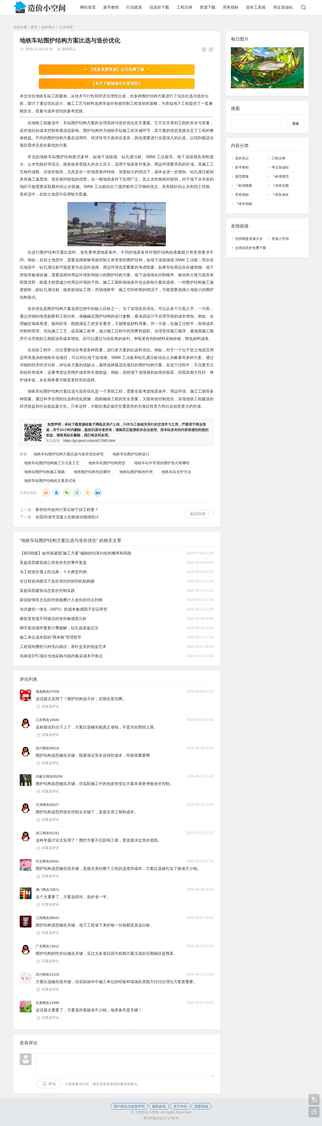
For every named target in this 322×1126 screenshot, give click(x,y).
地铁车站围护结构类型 (106, 463)
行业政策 (134, 7)
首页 (34, 27)
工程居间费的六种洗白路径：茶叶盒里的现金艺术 (63, 647)
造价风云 (48, 27)
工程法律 (184, 7)
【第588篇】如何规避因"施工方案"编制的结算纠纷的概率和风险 (75, 553)
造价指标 (245, 204)
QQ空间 (87, 492)
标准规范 (282, 176)
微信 (66, 492)
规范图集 (242, 176)
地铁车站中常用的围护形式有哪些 (162, 463)
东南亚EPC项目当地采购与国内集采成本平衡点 (61, 656)
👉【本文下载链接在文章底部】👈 (116, 83)
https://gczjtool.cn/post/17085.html (89, 441)
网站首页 (88, 7)
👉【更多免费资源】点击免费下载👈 (116, 69)
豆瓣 (77, 492)
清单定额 (282, 185)
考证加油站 (283, 7)
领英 (97, 492)
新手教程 (111, 7)
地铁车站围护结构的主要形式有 (50, 480)
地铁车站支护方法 (176, 472)
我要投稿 (201, 1106)
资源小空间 (280, 239)
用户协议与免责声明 (129, 1106)
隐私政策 (159, 1106)
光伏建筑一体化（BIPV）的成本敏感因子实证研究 (63, 609)
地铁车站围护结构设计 (131, 454)
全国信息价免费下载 (250, 248)
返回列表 (198, 514)
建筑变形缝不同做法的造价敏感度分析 (53, 619)
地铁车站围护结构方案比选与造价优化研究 (68, 454)
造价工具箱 (256, 7)
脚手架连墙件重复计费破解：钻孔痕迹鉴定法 (59, 628)
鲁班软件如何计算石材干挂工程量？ (66, 510)
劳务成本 (282, 195)
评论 (52, 1084)
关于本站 (180, 1106)
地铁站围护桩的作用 (136, 472)
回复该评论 (50, 706)
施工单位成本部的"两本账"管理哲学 (50, 637)
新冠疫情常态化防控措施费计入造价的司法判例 (61, 600)
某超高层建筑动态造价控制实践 (47, 590)
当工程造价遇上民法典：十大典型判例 (53, 572)
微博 (46, 492)
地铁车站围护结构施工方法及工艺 (52, 463)
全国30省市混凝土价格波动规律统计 (67, 517)
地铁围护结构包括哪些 (92, 472)
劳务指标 (231, 7)
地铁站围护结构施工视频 (44, 472)
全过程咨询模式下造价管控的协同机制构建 (57, 581)
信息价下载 (159, 7)
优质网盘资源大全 (249, 239)
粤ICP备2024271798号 (160, 1118)
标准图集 (245, 185)
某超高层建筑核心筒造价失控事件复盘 (53, 562)
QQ (56, 492)
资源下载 (207, 7)
